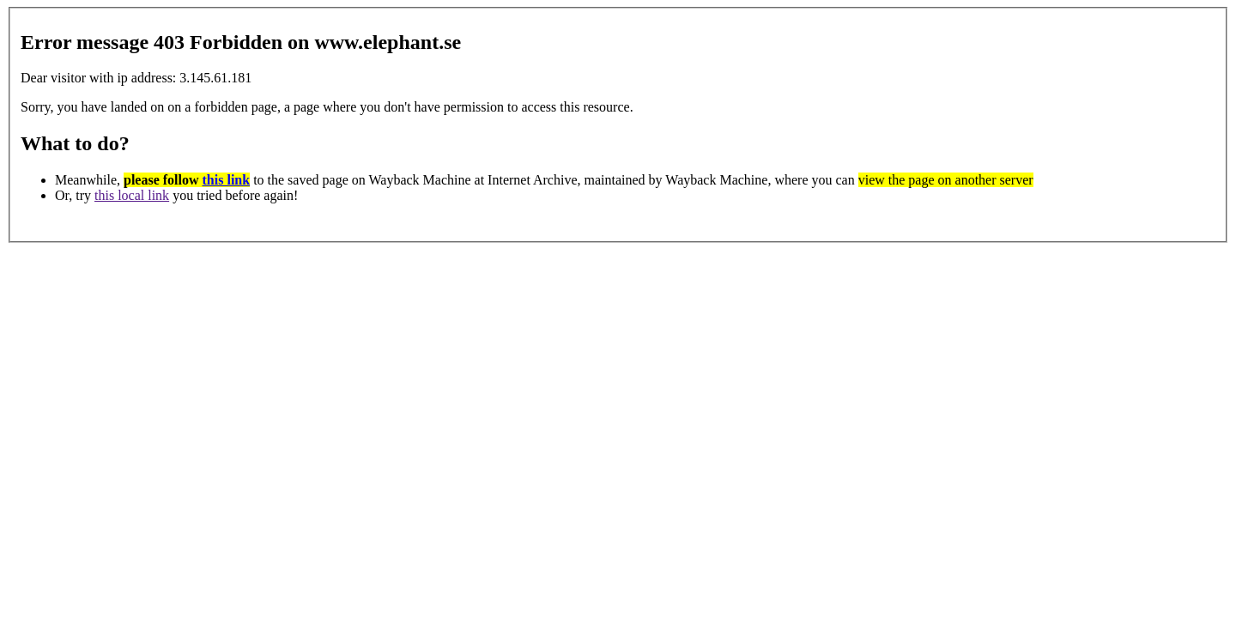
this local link (131, 195)
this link (227, 180)
